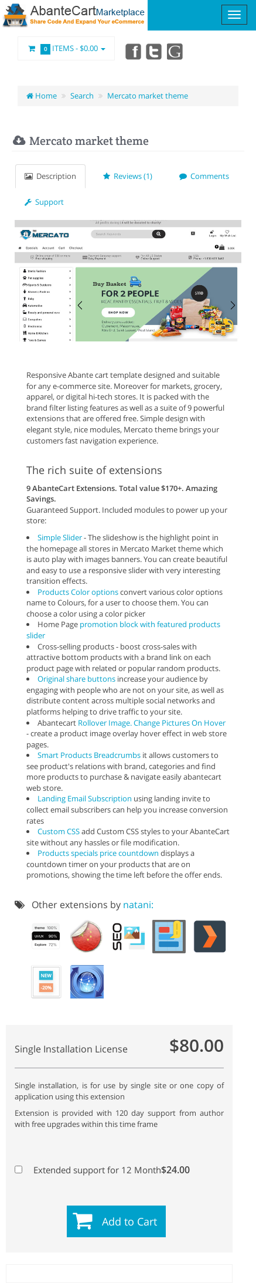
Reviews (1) (127, 176)
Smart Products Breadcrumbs (89, 755)
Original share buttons (76, 678)
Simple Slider (59, 537)
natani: (138, 904)
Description (50, 176)
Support (44, 202)
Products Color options (77, 592)
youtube (176, 51)
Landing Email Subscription (84, 798)
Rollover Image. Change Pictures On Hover (152, 722)
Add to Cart (129, 1221)
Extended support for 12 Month (100, 1169)
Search (82, 95)
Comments (204, 176)
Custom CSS (58, 831)
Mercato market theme (147, 95)
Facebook (132, 51)
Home (41, 95)
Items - (66, 49)
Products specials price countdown (98, 853)
